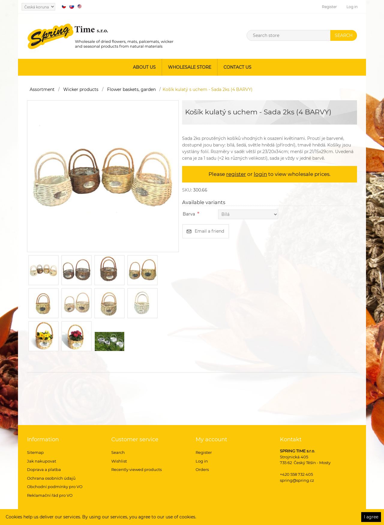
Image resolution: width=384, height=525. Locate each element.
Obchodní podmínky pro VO (54, 486)
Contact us (237, 67)
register (236, 174)
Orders (202, 469)
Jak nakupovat (41, 461)
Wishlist (119, 461)
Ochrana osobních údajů (51, 478)
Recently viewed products (136, 469)
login (260, 174)
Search (118, 452)
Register (329, 7)
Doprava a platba (44, 469)
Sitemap (35, 452)
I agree (371, 517)
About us (144, 67)
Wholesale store (189, 67)
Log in (352, 7)
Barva (189, 214)
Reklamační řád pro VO (50, 495)
